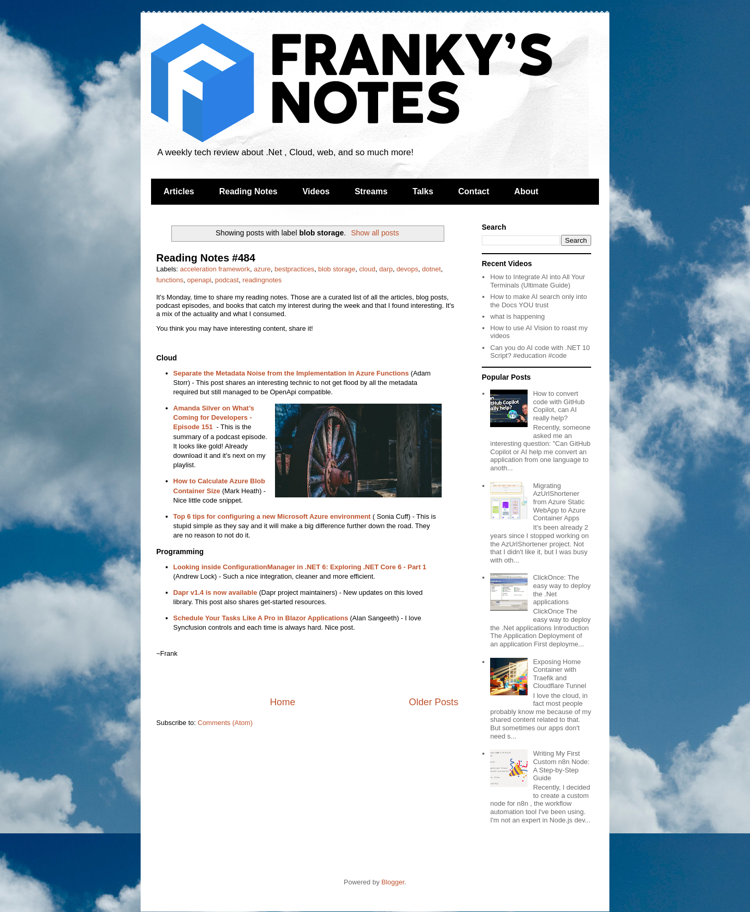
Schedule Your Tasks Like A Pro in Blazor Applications (260, 618)
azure (262, 269)
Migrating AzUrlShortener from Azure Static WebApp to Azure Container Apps (559, 502)
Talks (423, 191)
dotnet (431, 269)
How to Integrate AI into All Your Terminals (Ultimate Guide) (537, 281)
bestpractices (294, 269)
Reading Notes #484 (205, 258)
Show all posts (375, 233)
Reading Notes (248, 191)
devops (407, 269)
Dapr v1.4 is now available (215, 592)
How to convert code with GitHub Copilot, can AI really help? (558, 406)
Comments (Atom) (225, 723)
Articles (179, 191)
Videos (316, 191)
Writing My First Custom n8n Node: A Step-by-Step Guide (561, 765)
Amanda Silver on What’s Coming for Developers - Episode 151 (214, 417)
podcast (227, 280)
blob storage (337, 269)
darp (386, 269)
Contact (474, 191)
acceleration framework (215, 269)
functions (169, 280)
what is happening (517, 316)
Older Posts (433, 702)
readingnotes (262, 280)
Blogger (392, 882)
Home (282, 702)
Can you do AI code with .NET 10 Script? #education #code (540, 352)
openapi (199, 280)
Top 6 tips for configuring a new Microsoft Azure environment (272, 516)
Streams (371, 191)
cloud (367, 269)
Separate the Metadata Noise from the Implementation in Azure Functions (291, 373)
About (526, 191)
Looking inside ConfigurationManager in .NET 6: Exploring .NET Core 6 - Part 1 (300, 567)
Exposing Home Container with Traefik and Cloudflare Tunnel (559, 674)
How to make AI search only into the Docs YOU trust (538, 301)
